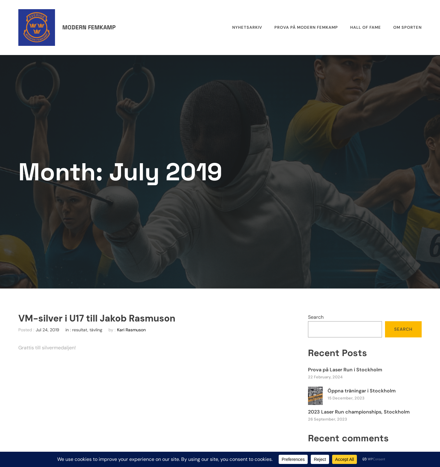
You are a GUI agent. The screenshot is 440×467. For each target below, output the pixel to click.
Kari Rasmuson (131, 330)
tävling (96, 330)
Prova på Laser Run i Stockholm (345, 369)
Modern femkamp (89, 27)
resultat (79, 330)
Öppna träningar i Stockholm (362, 391)
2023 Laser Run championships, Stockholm (359, 412)
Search (316, 317)
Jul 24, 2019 (47, 330)
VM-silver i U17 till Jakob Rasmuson (96, 318)
